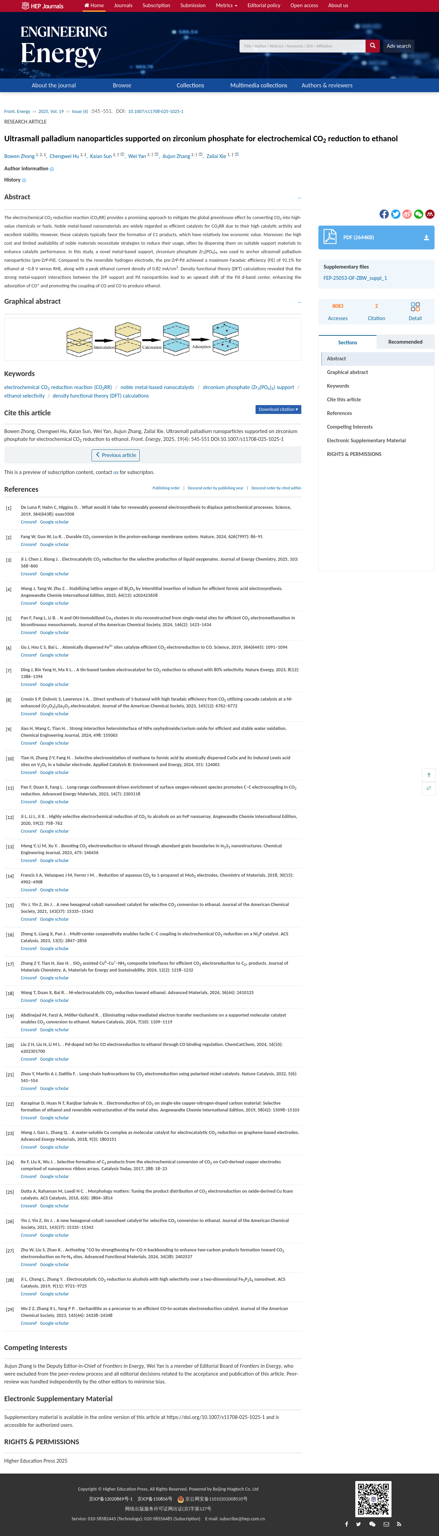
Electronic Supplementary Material (366, 440)
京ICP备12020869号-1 (111, 1499)
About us (338, 5)
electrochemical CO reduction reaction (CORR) (58, 387)
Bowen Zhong (20, 156)
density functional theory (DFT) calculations (101, 395)
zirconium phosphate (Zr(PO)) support (248, 387)
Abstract (336, 358)
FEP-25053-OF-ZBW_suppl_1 (355, 278)
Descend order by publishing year (215, 488)
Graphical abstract (347, 372)
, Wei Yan (135, 156)
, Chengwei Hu (63, 156)
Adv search (399, 46)
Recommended (405, 342)
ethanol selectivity (24, 395)
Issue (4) (80, 111)
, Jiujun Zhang (175, 156)
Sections (347, 342)
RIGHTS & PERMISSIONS (354, 454)
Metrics (226, 5)
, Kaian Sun (99, 156)
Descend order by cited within (276, 488)
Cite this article (344, 399)
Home (94, 5)
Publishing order (166, 488)
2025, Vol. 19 (51, 111)
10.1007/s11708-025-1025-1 (155, 111)
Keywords (338, 386)
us (116, 472)
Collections (190, 85)
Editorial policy (264, 5)
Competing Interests (350, 427)
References (339, 413)
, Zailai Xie (215, 156)
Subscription (156, 5)
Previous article (115, 455)
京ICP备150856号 (155, 1499)
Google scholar (54, 522)
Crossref (29, 522)
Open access (304, 5)
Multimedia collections (258, 85)
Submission (193, 5)
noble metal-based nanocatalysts (157, 387)
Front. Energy (17, 111)
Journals (123, 5)
